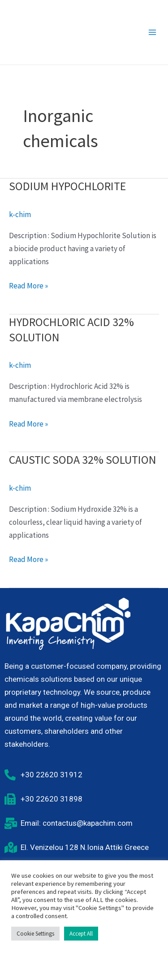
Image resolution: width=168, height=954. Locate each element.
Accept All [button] (81, 933)
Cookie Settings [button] (35, 933)
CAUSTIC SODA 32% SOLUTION (82, 459)
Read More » (28, 285)
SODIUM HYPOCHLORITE (67, 186)
